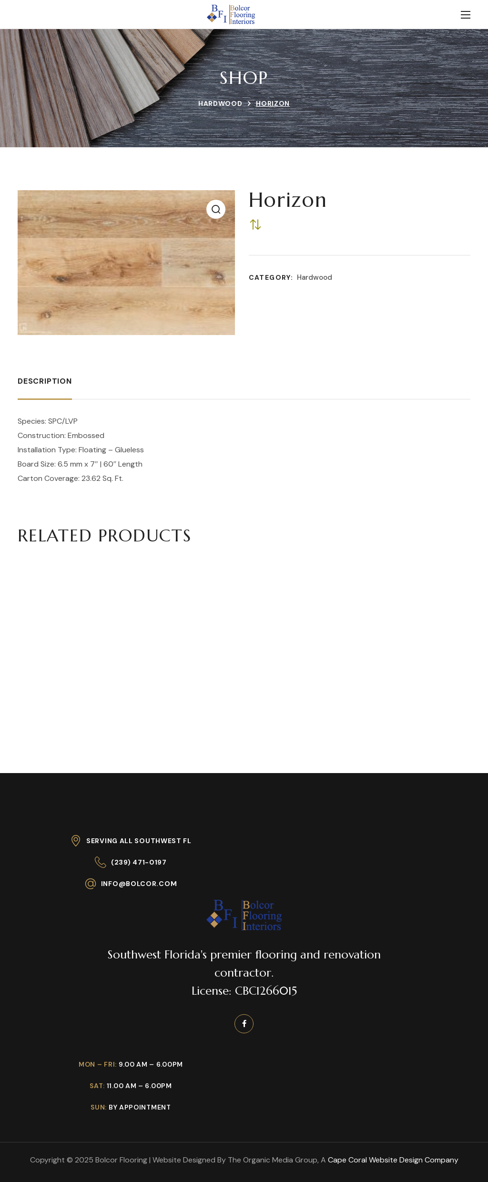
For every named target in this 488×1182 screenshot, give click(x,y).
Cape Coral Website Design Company (393, 1160)
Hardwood (220, 103)
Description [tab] (45, 381)
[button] (215, 209)
